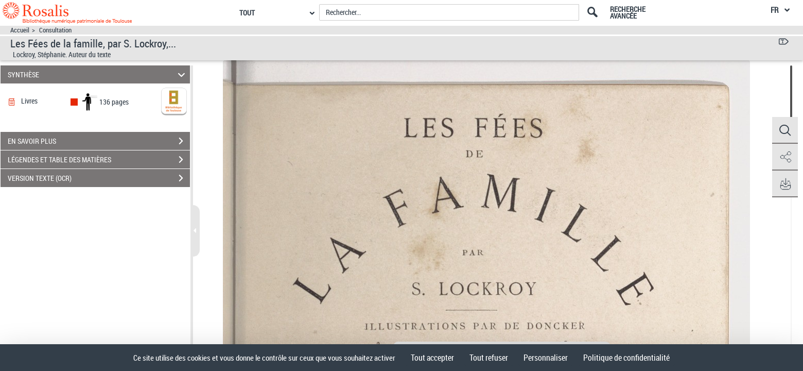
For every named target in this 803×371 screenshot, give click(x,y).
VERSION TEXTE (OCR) (99, 178)
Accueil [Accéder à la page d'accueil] (19, 30)
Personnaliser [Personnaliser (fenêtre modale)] (545, 357)
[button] (785, 130)
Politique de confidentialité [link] (626, 357)
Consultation (55, 30)
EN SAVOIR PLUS (99, 141)
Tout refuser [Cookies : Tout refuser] (488, 357)
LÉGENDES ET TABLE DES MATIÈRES (99, 160)
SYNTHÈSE (98, 74)
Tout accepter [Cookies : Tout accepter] (432, 357)
